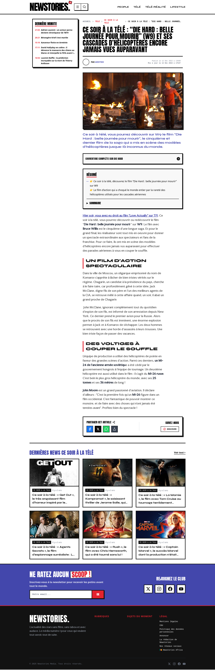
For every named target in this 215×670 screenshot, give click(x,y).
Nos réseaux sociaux (171, 646)
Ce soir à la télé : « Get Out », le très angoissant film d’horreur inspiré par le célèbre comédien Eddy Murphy (53, 503)
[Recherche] (86, 7)
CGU (161, 626)
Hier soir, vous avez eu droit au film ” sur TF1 (120, 216)
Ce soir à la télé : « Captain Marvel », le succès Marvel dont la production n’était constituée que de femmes (158, 553)
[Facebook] (90, 429)
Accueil (87, 22)
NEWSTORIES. (50, 7)
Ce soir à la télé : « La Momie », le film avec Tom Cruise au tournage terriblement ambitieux (159, 501)
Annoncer (164, 636)
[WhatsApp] (106, 429)
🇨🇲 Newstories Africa (171, 650)
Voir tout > (180, 452)
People (123, 7)
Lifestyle (178, 7)
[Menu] (79, 7)
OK (98, 595)
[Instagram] (159, 589)
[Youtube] (181, 589)
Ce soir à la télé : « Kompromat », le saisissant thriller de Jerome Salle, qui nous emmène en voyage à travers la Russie (105, 503)
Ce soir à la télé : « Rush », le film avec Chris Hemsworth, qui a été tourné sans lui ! (106, 551)
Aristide (99, 62)
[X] (98, 429)
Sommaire (95, 203)
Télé (137, 7)
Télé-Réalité (155, 7)
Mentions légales (169, 622)
